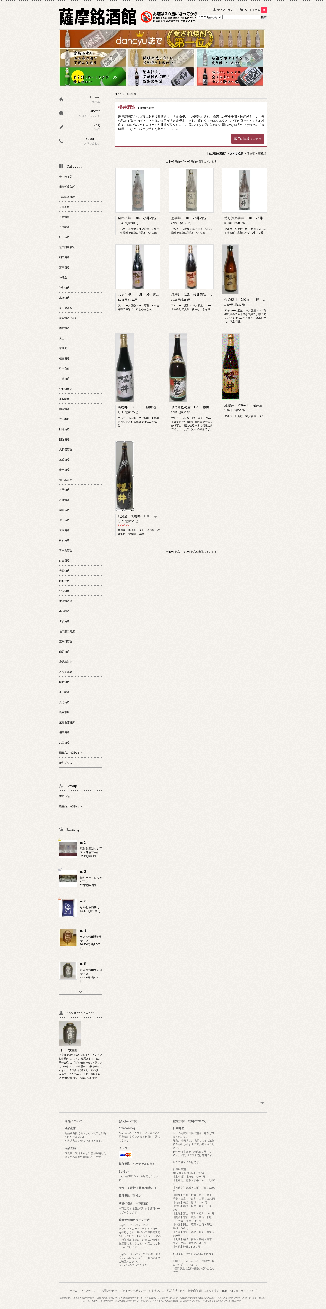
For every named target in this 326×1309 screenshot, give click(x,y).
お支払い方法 (156, 1290)
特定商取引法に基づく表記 (203, 1290)
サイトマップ (248, 1290)
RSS (224, 1290)
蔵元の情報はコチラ (247, 139)
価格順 (251, 153)
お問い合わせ (109, 1290)
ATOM (234, 1290)
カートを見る (255, 10)
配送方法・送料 (176, 1290)
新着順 (262, 153)
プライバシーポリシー (133, 1290)
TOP (118, 94)
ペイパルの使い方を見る (133, 1265)
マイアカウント (226, 10)
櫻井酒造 (131, 94)
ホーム (74, 1290)
